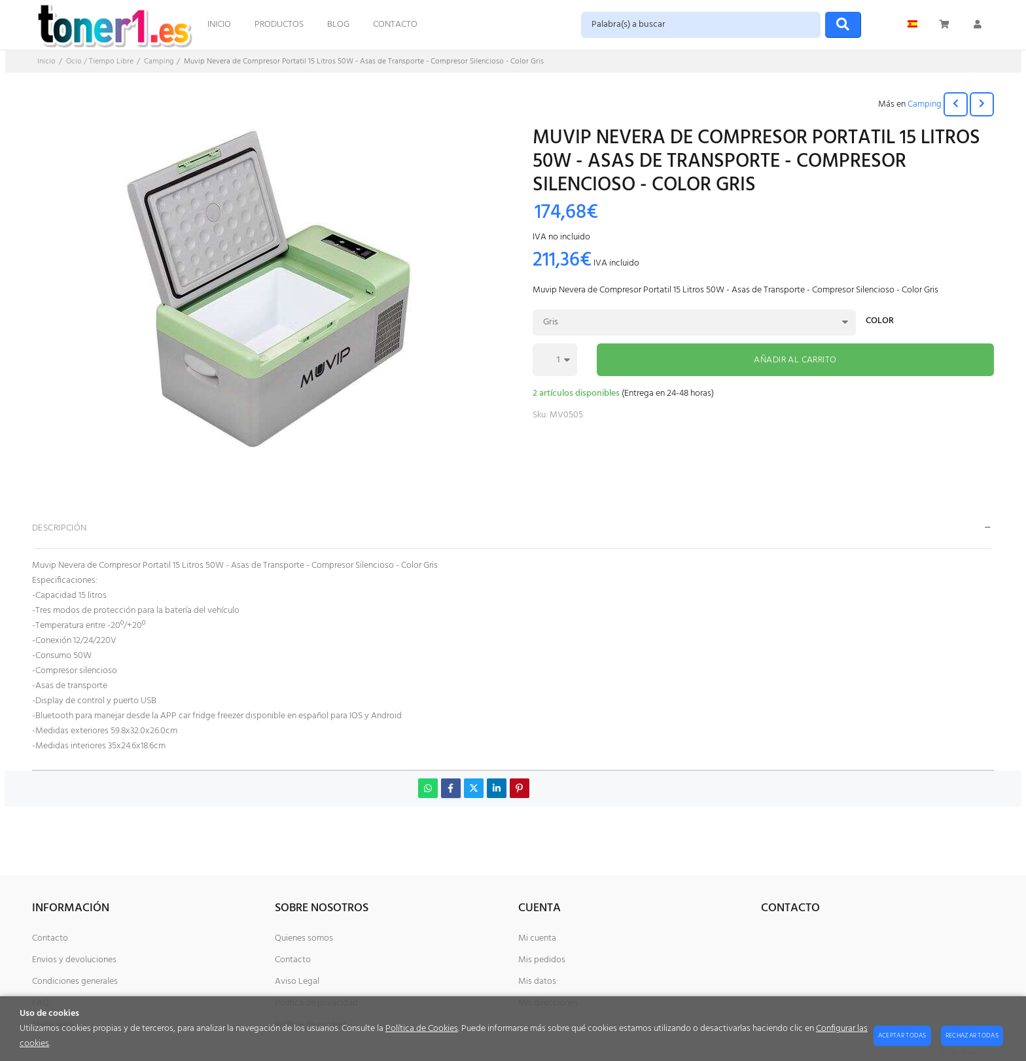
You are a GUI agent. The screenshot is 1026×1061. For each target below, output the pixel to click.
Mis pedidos (541, 959)
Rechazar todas (972, 1035)
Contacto (50, 938)
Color (880, 322)
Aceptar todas (902, 1035)
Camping (925, 104)
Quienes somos (304, 938)
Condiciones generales (75, 981)
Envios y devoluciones (74, 959)
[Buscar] (843, 25)
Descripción (59, 528)
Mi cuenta (537, 938)
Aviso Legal (297, 981)
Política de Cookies (421, 1028)
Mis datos (537, 981)
